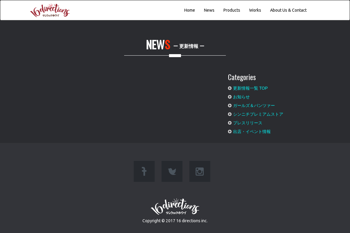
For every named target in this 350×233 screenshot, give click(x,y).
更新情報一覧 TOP (250, 86)
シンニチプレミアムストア (258, 112)
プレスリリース (247, 121)
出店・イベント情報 (252, 129)
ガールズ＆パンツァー (254, 103)
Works (255, 10)
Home (189, 10)
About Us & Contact (288, 10)
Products (231, 10)
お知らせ (241, 95)
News (209, 10)
